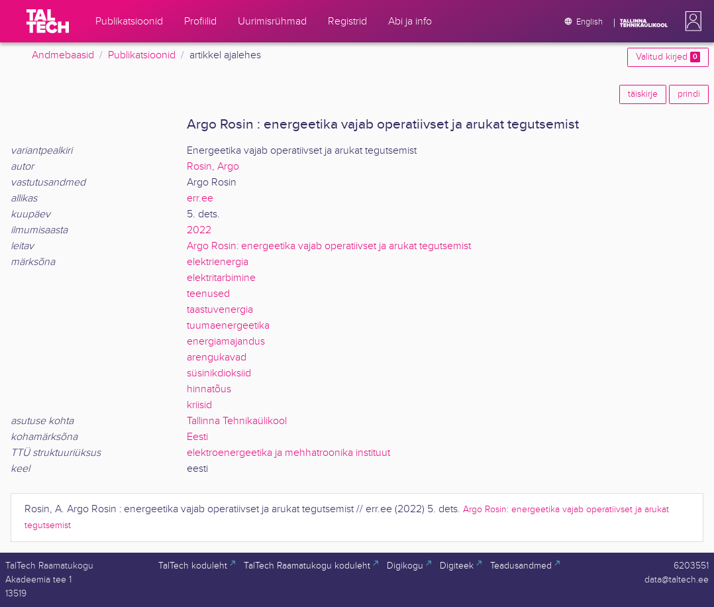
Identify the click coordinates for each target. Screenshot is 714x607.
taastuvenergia (220, 310)
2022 (199, 230)
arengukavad (216, 357)
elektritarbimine (221, 278)
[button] (691, 21)
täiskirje (643, 94)
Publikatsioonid (142, 55)
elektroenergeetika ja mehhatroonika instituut (288, 453)
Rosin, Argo (213, 166)
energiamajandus (226, 341)
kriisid (199, 405)
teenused (208, 294)
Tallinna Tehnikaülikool (237, 421)
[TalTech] (47, 21)
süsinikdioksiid (219, 373)
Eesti (197, 437)
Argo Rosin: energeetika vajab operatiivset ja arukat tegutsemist (329, 246)
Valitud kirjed (668, 57)
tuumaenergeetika (228, 325)
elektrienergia (217, 262)
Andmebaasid (63, 55)
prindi (689, 94)
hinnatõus (209, 389)
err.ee (200, 198)
